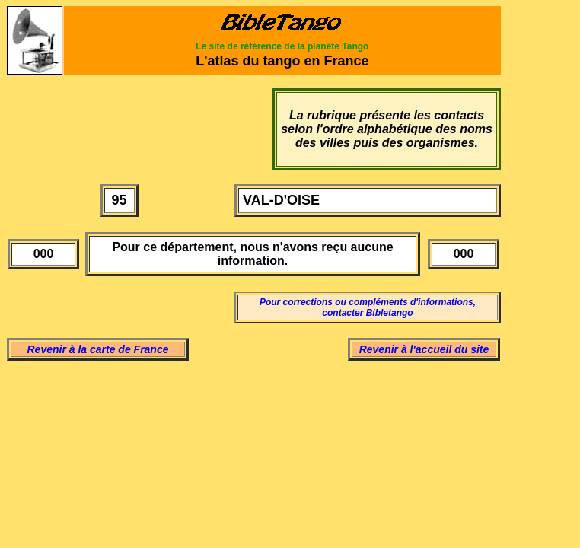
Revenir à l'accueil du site (424, 349)
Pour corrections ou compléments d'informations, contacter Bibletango (368, 307)
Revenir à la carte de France (98, 349)
